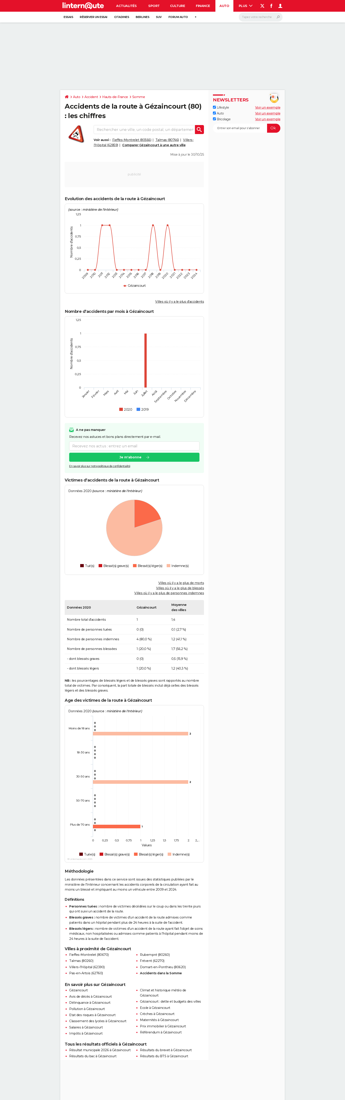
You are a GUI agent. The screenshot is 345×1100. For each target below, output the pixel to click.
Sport (154, 6)
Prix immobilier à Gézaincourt (163, 1026)
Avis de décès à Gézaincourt (90, 997)
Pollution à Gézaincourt (87, 1009)
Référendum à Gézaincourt (160, 1032)
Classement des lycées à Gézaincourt (97, 1021)
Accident (91, 97)
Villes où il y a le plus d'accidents (179, 302)
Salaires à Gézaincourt (86, 1027)
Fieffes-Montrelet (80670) (89, 955)
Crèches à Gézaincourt (157, 1014)
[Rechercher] (261, 17)
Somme (138, 97)
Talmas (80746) (167, 140)
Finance (203, 6)
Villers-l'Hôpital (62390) (87, 967)
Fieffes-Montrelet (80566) (131, 140)
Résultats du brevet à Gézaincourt (166, 1050)
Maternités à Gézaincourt (159, 1020)
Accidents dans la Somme (161, 973)
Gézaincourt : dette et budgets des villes (170, 1001)
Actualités (126, 6)
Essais (68, 17)
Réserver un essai (93, 17)
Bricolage (221, 119)
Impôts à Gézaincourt (85, 1033)
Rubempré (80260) (155, 955)
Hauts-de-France (115, 97)
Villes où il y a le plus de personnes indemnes (169, 593)
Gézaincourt (78, 990)
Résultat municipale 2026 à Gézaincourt (99, 1050)
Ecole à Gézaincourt (155, 1008)
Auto (224, 6)
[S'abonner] (246, 128)
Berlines (142, 17)
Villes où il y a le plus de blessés (180, 588)
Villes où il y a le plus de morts (181, 583)
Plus (246, 6)
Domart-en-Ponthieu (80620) (163, 967)
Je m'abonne (130, 457)
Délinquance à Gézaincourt (90, 1003)
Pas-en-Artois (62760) (86, 973)
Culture (177, 6)
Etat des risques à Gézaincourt (92, 1015)
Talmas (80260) (81, 961)
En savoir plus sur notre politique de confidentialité (99, 466)
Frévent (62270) (152, 961)
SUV (159, 17)
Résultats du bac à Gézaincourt (92, 1056)
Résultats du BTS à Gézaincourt (164, 1056)
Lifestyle (221, 107)
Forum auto (178, 17)
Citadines (121, 17)
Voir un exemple (268, 107)
